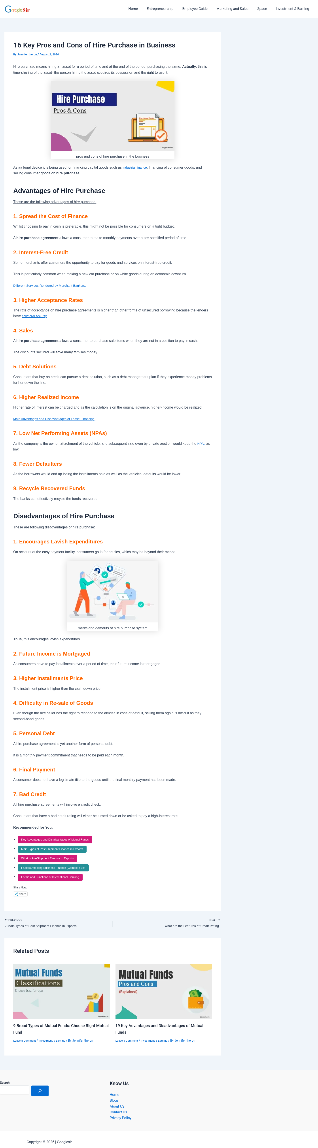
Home (143, 9)
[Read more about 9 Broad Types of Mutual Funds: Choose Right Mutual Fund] (61, 986)
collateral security (35, 316)
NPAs (201, 443)
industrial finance (136, 167)
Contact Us (118, 1107)
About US (117, 1101)
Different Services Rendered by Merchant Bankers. (53, 285)
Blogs (114, 1095)
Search (4, 1077)
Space (265, 9)
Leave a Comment (25, 1035)
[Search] (40, 1085)
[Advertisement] (274, 77)
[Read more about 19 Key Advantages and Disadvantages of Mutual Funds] (163, 986)
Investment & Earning (293, 9)
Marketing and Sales (237, 9)
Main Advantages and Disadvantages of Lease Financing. (58, 419)
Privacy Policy (121, 1112)
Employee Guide (201, 9)
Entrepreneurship (168, 9)
